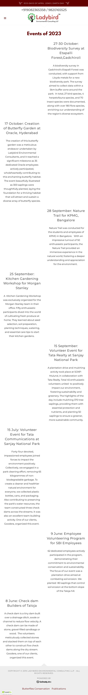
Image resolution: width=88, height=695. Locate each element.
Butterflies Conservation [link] (36, 688)
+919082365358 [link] (33, 10)
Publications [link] (59, 688)
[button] (9, 18)
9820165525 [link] (57, 10)
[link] (44, 17)
